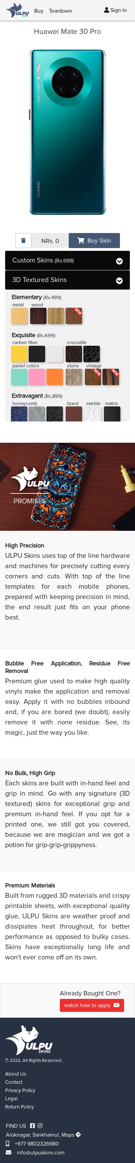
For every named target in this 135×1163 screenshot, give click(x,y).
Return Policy (19, 1107)
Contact (13, 1082)
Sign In (115, 10)
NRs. (50, 241)
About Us (15, 1074)
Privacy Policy (20, 1090)
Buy (38, 11)
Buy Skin (94, 240)
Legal (11, 1098)
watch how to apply (92, 1005)
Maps (71, 1134)
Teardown (60, 11)
